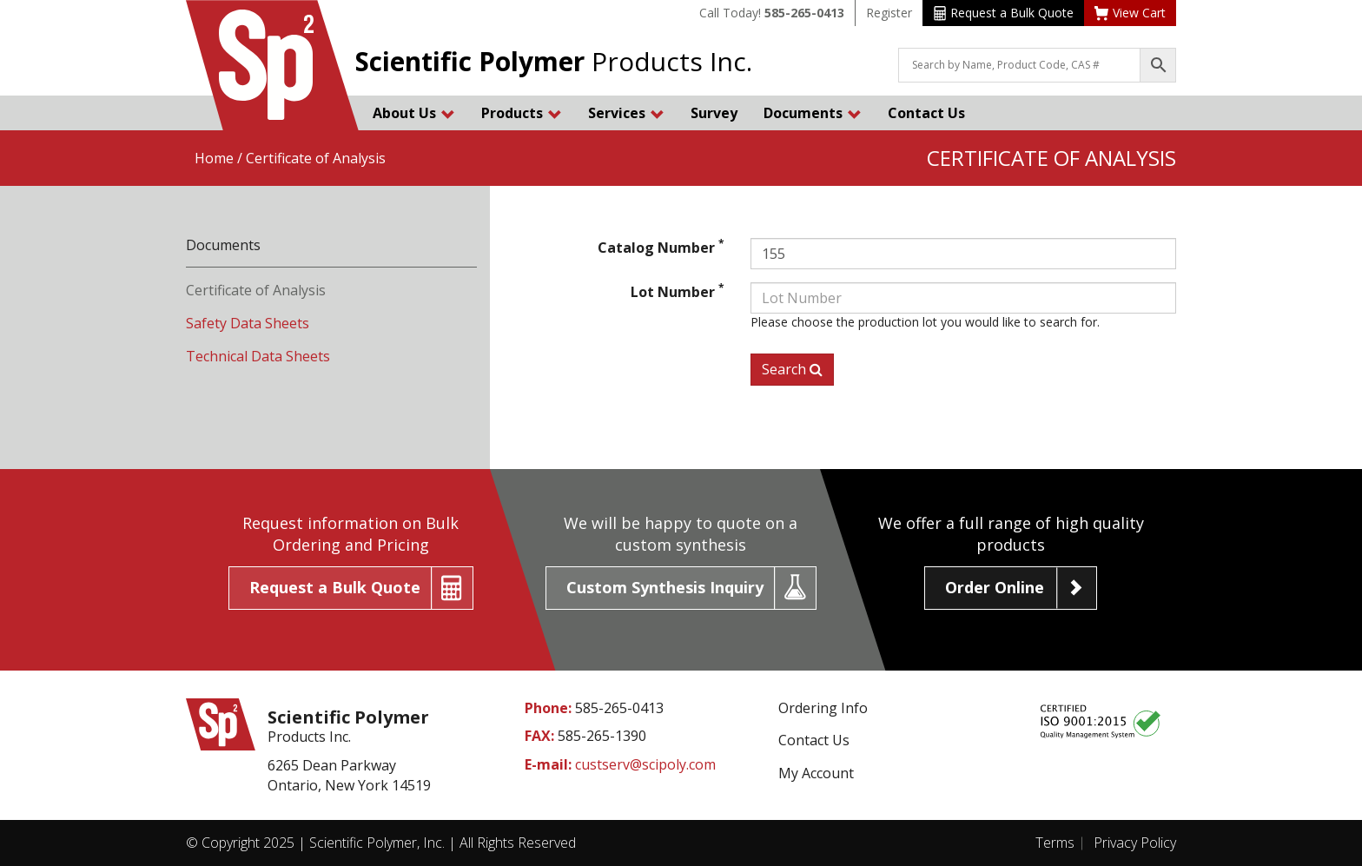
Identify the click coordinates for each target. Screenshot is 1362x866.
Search (792, 369)
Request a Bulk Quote (1003, 12)
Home (214, 158)
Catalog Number (661, 247)
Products (521, 112)
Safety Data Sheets (247, 323)
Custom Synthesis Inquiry (665, 587)
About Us (414, 112)
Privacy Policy (1135, 842)
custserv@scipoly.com (645, 764)
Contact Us (926, 112)
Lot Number (677, 291)
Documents (813, 112)
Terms (1054, 842)
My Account (816, 773)
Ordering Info (823, 707)
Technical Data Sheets (258, 356)
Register (889, 12)
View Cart (1130, 12)
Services (626, 112)
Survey (714, 112)
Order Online (994, 587)
